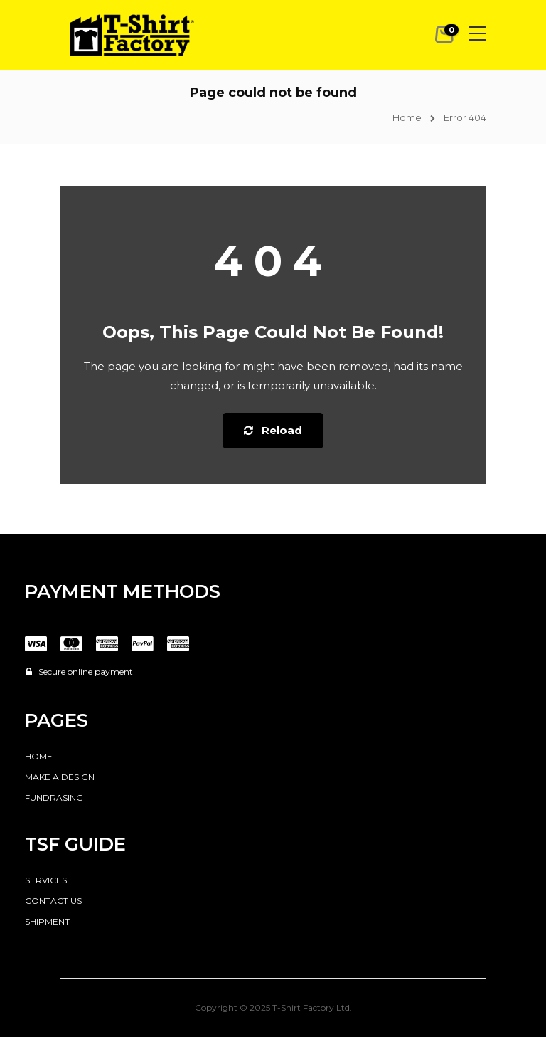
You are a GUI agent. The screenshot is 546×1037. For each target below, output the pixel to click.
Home (407, 117)
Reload (273, 430)
